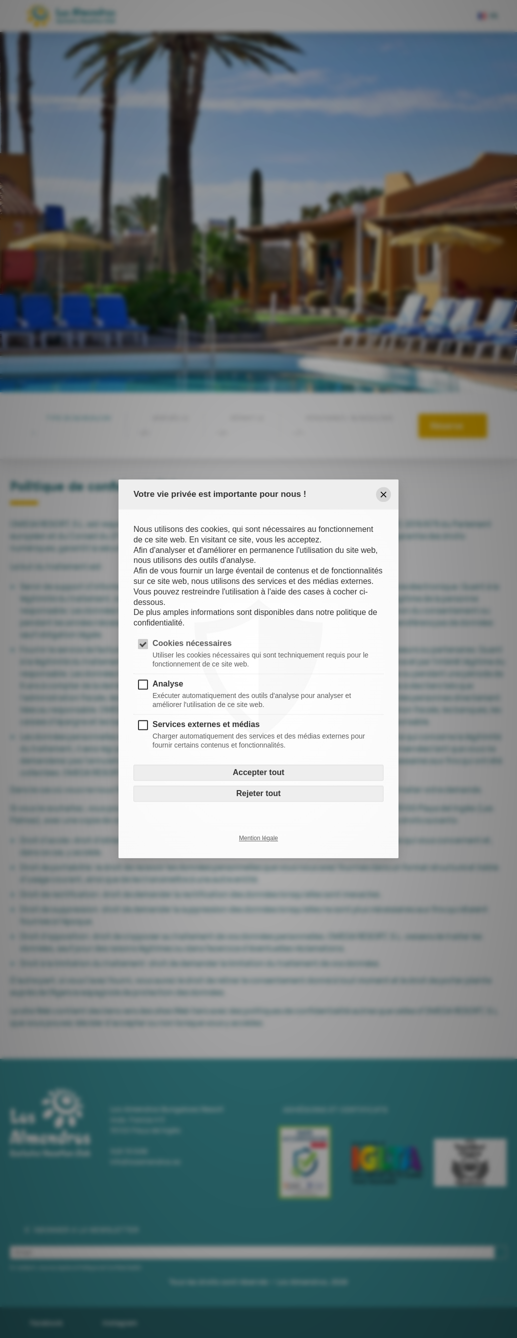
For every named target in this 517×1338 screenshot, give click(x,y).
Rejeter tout (258, 794)
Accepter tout (258, 773)
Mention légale (258, 839)
